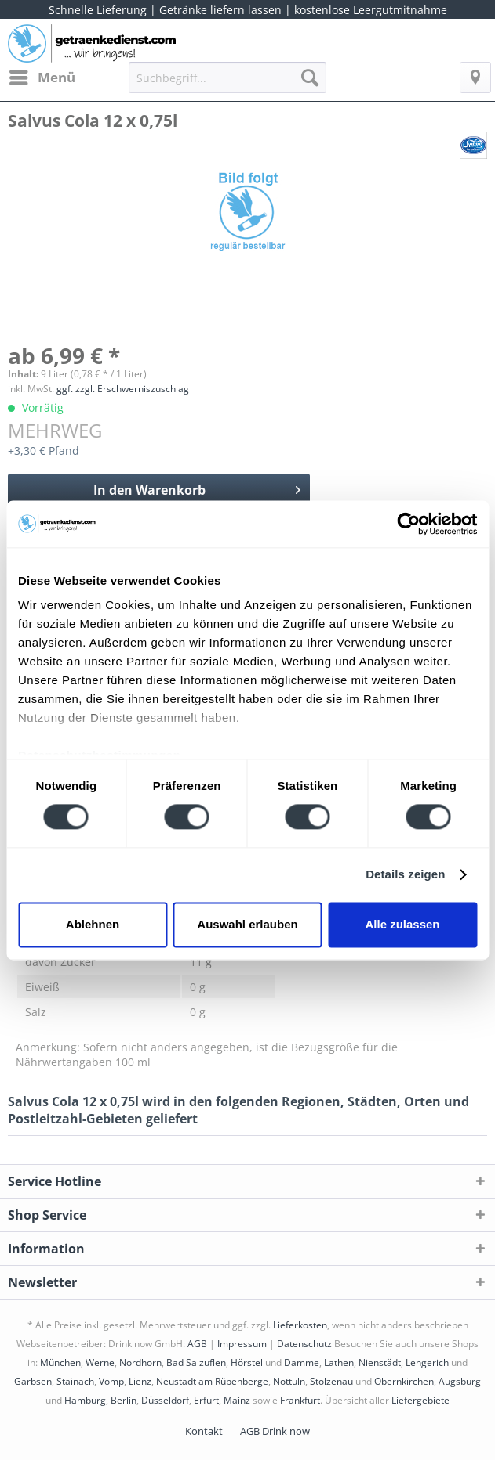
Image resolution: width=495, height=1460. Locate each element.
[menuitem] (41, 77)
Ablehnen (92, 924)
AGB (197, 1343)
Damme (301, 1362)
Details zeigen (405, 874)
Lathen (339, 1362)
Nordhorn (140, 1362)
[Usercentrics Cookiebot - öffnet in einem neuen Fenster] (408, 523)
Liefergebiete (420, 1400)
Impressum (242, 1343)
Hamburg (85, 1400)
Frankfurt (300, 1400)
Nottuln (289, 1381)
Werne (100, 1362)
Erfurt (206, 1400)
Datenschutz (304, 1343)
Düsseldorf (165, 1400)
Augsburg (460, 1381)
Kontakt (204, 1431)
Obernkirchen (404, 1381)
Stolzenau (331, 1381)
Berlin (123, 1400)
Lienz (140, 1381)
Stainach (75, 1381)
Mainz (237, 1400)
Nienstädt (380, 1362)
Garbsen (33, 1381)
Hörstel (247, 1362)
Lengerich (427, 1362)
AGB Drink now (275, 1431)
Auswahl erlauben (247, 924)
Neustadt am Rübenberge (212, 1381)
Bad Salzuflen (196, 1362)
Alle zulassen (402, 924)
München (60, 1362)
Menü (42, 75)
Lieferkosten (300, 1325)
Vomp (111, 1381)
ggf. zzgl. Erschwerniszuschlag (122, 388)
